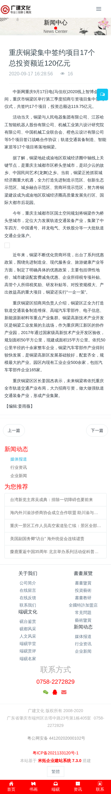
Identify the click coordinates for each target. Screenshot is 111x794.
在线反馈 (28, 597)
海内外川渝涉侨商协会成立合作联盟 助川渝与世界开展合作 (55, 512)
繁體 (56, 771)
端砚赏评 (28, 651)
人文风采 (28, 636)
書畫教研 (83, 597)
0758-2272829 (55, 681)
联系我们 (28, 605)
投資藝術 (83, 590)
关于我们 (27, 573)
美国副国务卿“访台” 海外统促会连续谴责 (47, 538)
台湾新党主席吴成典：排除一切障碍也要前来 (51, 499)
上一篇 (14, 430)
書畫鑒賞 (83, 583)
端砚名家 (28, 658)
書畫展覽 (83, 573)
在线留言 (28, 590)
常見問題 (83, 612)
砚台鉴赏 (28, 621)
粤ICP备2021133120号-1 (56, 753)
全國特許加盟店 (83, 605)
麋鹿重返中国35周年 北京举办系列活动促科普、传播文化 (55, 551)
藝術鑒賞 (83, 620)
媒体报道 (18, 459)
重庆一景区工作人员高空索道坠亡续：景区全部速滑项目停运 (55, 525)
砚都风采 (28, 628)
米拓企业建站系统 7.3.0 (59, 760)
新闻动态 (83, 626)
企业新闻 (18, 475)
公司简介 (28, 583)
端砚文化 (27, 611)
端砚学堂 (28, 643)
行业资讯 (18, 467)
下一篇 (97, 430)
